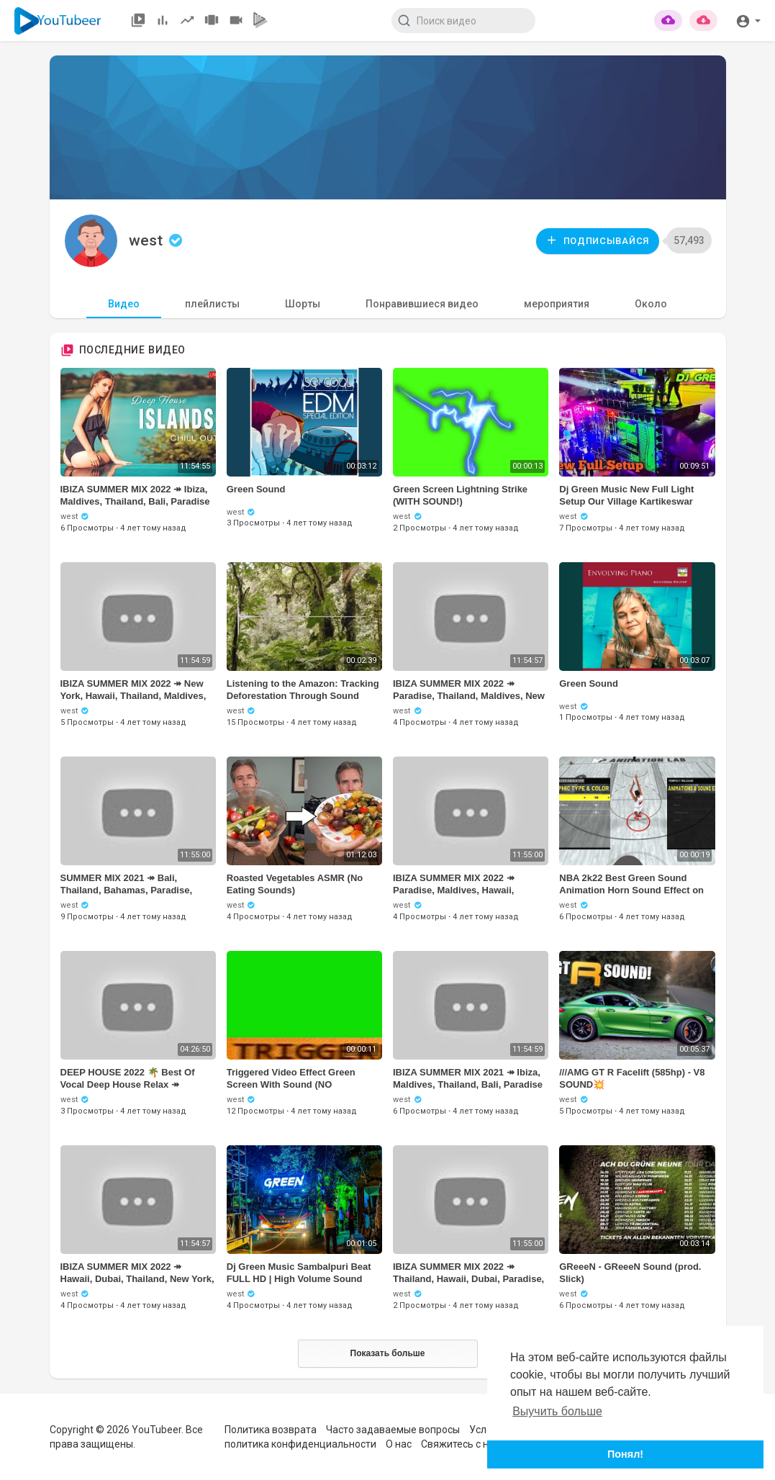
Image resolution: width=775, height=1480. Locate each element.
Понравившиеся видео (422, 304)
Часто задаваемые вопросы (393, 1429)
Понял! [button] (625, 1454)
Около (651, 304)
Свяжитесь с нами (464, 1444)
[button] (748, 20)
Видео (124, 304)
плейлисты (212, 304)
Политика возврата (271, 1429)
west (157, 240)
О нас (399, 1444)
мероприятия (556, 304)
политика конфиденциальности (300, 1444)
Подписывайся (597, 240)
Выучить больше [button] (557, 1411)
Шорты (302, 304)
